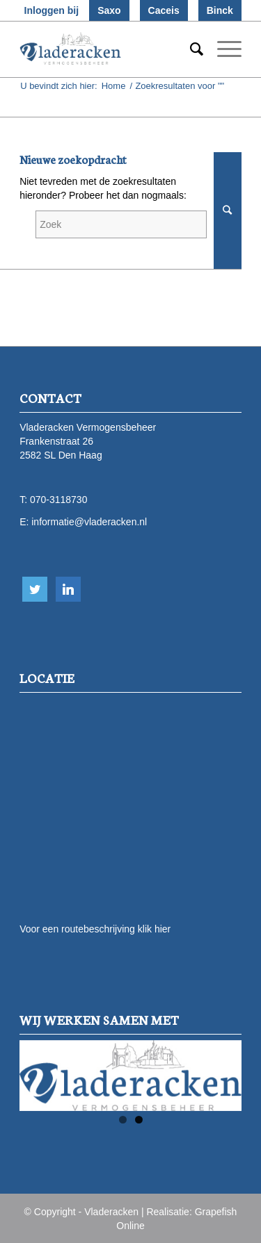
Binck (220, 10)
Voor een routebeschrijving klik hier (95, 929)
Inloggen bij (51, 10)
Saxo (108, 10)
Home (114, 86)
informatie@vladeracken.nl (89, 521)
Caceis (164, 10)
